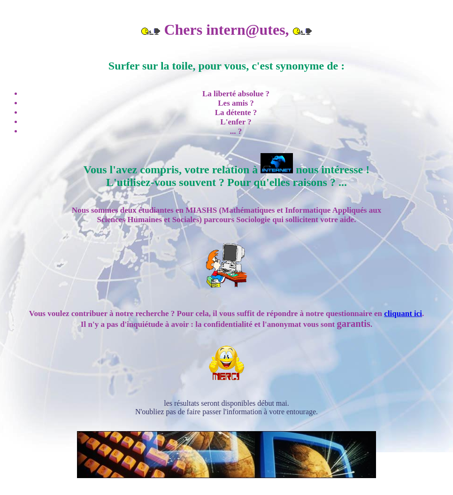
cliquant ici (403, 313)
